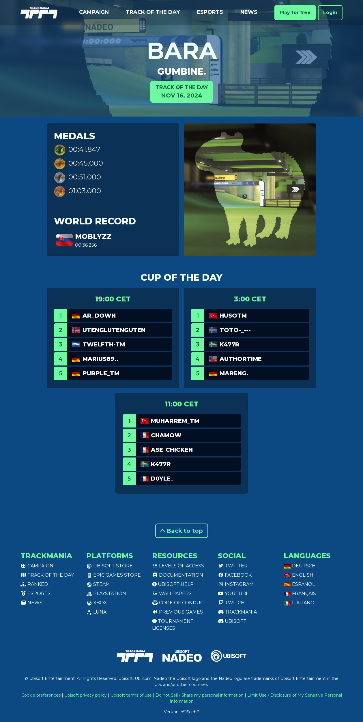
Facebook (235, 575)
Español (299, 584)
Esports (210, 12)
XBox (96, 602)
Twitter (233, 566)
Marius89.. (101, 358)
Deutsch (300, 566)
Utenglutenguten (114, 330)
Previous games (177, 612)
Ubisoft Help (173, 584)
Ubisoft (232, 621)
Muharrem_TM (175, 420)
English (298, 575)
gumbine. (181, 71)
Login (330, 12)
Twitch (231, 602)
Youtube (233, 593)
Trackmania (237, 612)
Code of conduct (179, 602)
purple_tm (101, 373)
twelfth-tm (104, 344)
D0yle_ (162, 478)
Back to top (181, 530)
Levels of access (178, 566)
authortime (241, 358)
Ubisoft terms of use (132, 695)
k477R (229, 344)
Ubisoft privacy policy (86, 695)
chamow (166, 435)
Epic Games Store (113, 575)
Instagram (236, 584)
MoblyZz (93, 236)
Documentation (177, 575)
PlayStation (106, 593)
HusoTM (233, 315)
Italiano (299, 602)
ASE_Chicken (172, 449)
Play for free (295, 12)
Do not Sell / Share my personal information (200, 695)
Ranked (34, 584)
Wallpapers (172, 593)
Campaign (94, 12)
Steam (98, 584)
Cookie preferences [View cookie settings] (41, 695)
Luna (96, 612)
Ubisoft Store (109, 566)
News (248, 12)
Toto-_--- (235, 330)
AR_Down (99, 315)
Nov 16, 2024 (182, 91)
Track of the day (153, 12)
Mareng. (234, 373)
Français (300, 593)
